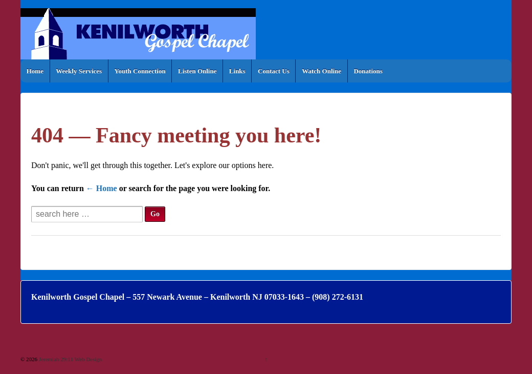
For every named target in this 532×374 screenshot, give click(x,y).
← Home (101, 188)
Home (35, 71)
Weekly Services (79, 71)
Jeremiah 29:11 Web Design (69, 359)
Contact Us (274, 71)
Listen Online (197, 71)
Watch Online (321, 71)
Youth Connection (140, 71)
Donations (367, 71)
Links (237, 71)
